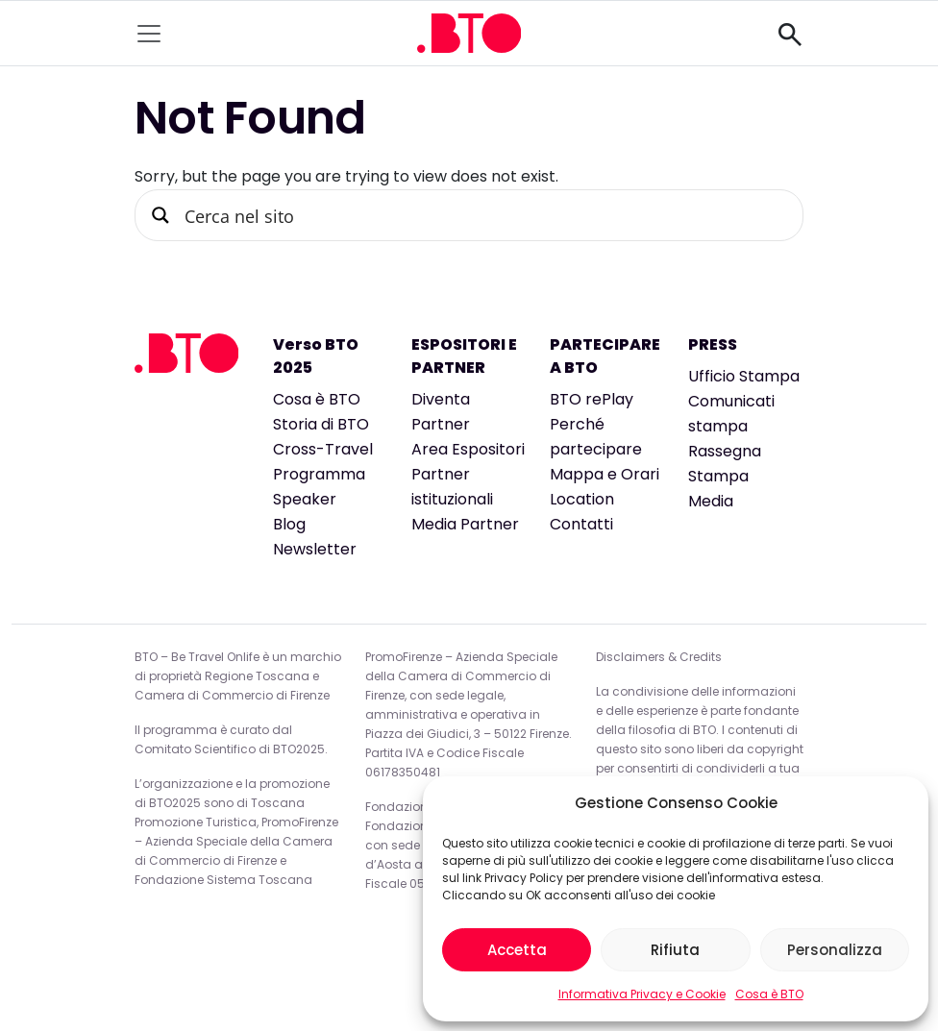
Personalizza (834, 950)
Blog (289, 524)
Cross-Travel (323, 449)
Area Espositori (468, 449)
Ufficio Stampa (744, 376)
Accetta (517, 950)
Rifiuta (675, 950)
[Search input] (483, 215)
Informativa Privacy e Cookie (642, 994)
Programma (319, 474)
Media (710, 501)
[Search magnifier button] (160, 215)
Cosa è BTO (769, 994)
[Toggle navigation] (149, 33)
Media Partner (465, 524)
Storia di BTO (321, 424)
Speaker (304, 499)
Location (582, 499)
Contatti (581, 524)
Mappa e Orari (604, 474)
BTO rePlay (591, 399)
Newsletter (315, 549)
